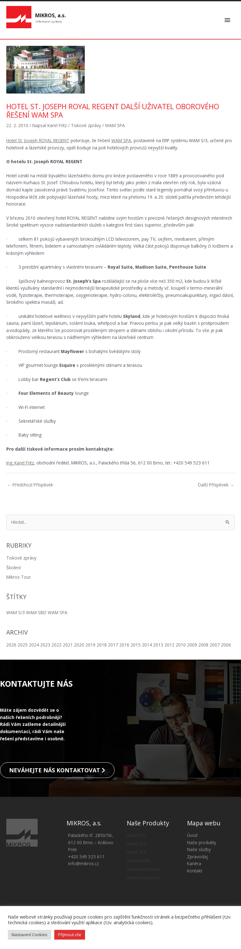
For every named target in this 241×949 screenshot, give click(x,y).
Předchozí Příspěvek (30, 486)
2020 (79, 646)
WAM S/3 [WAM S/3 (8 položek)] (15, 613)
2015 (136, 646)
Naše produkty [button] (201, 849)
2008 (203, 646)
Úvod (192, 842)
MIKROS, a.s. (50, 16)
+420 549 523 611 (86, 863)
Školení (13, 568)
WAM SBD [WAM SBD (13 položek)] (36, 613)
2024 (34, 646)
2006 (226, 646)
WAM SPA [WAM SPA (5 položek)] (57, 613)
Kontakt (194, 877)
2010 (181, 646)
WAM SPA (115, 126)
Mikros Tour (18, 578)
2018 (102, 646)
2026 (11, 646)
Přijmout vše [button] (69, 934)
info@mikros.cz (83, 870)
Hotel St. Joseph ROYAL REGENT (37, 141)
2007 (215, 646)
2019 (90, 646)
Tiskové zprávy (21, 559)
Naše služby (199, 856)
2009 (192, 646)
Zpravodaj (197, 863)
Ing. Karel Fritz (20, 464)
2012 (169, 646)
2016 (124, 646)
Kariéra (194, 870)
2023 (45, 646)
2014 (147, 646)
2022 (56, 646)
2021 (68, 646)
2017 (113, 646)
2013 (158, 646)
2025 (23, 646)
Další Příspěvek (216, 486)
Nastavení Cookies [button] (29, 934)
